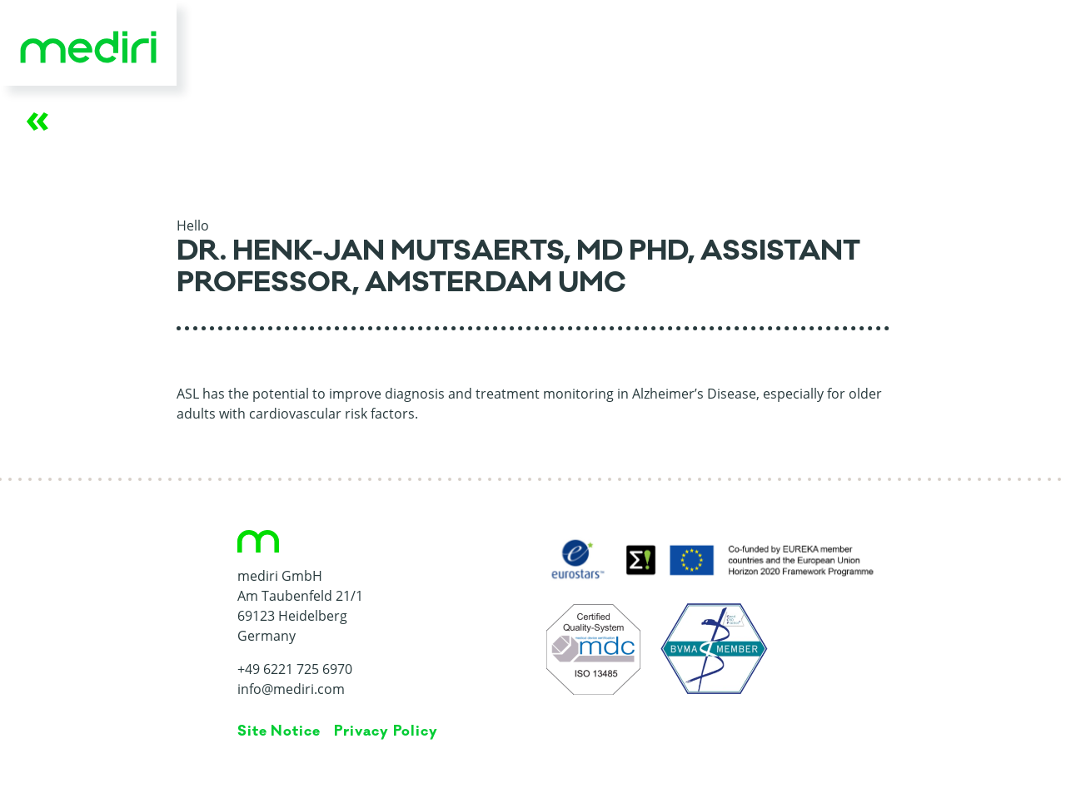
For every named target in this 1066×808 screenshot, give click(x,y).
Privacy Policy (385, 731)
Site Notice (279, 731)
